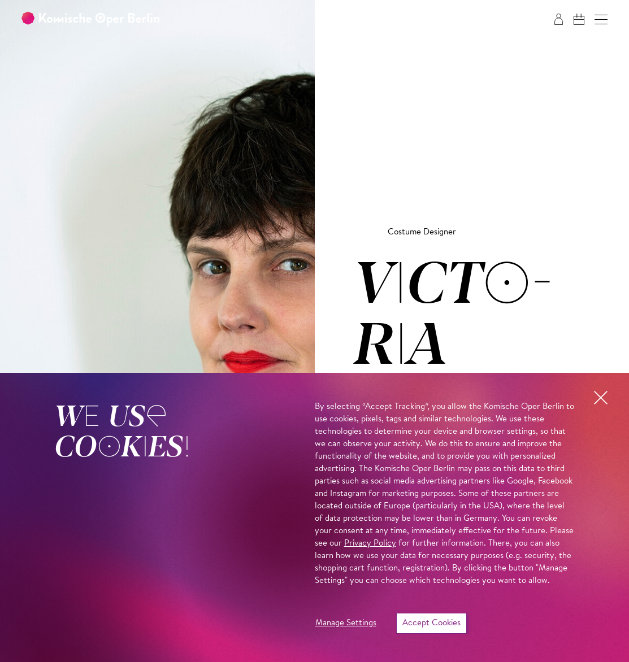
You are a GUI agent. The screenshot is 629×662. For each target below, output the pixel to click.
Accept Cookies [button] (431, 623)
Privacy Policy (370, 543)
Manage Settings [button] (345, 623)
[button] (601, 19)
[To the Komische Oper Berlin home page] (90, 19)
